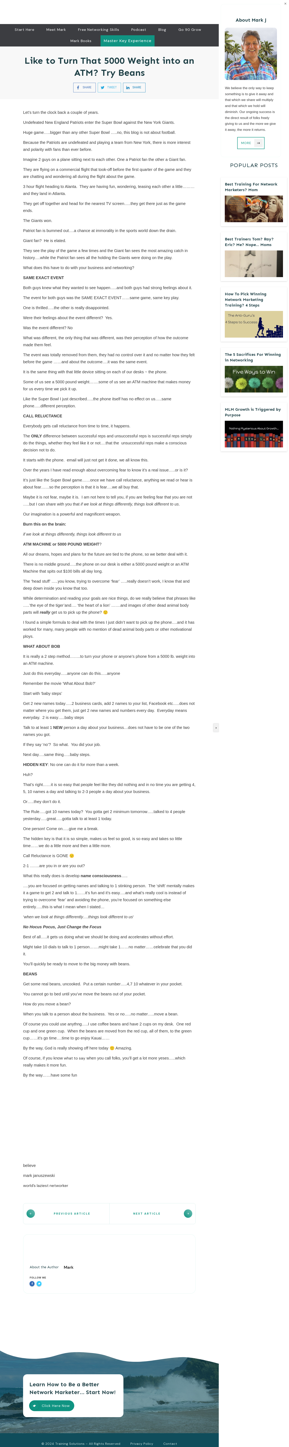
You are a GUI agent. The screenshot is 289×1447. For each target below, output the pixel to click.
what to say (74, 1058)
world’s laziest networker (45, 1185)
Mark (68, 1259)
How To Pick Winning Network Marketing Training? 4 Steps (246, 300)
